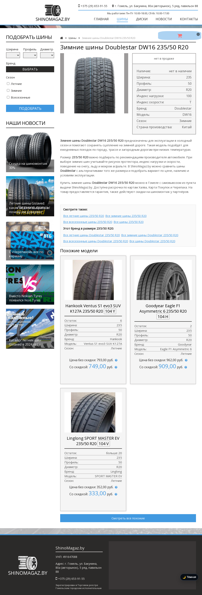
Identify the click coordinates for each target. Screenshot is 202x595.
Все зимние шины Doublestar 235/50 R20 (155, 234)
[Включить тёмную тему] (189, 577)
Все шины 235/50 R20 (133, 221)
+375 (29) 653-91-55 (94, 6)
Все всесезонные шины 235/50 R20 (89, 221)
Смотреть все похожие (128, 517)
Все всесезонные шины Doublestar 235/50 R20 (97, 240)
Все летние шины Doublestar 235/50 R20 (93, 234)
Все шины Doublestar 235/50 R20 (158, 240)
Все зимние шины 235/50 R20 (130, 216)
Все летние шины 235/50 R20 (84, 216)
